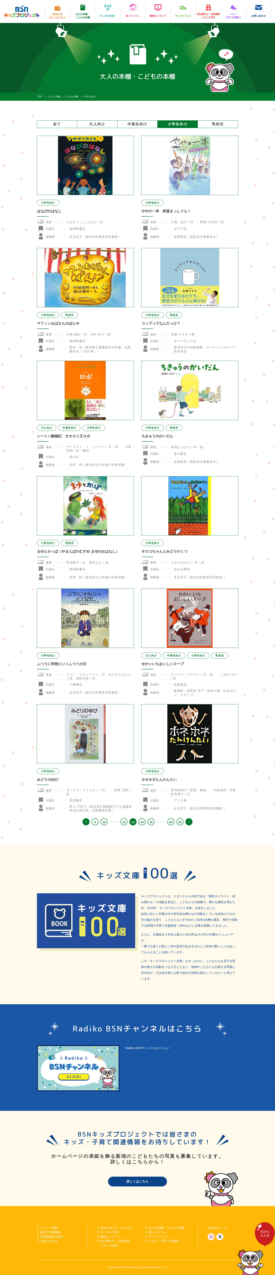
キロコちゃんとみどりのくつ (164, 551)
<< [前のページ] (86, 821)
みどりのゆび (47, 780)
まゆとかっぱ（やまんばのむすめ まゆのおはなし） (78, 551)
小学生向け (178, 124)
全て (57, 124)
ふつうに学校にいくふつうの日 (61, 664)
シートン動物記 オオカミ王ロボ (63, 436)
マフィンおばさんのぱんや (58, 323)
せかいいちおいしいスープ (162, 664)
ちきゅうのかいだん (157, 436)
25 (180, 822)
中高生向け (137, 124)
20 (171, 822)
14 (142, 822)
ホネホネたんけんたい (159, 780)
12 (124, 822)
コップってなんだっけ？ (160, 323)
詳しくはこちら (137, 1181)
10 (104, 822)
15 (151, 822)
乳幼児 (218, 124)
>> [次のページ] (188, 821)
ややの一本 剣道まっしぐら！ (166, 211)
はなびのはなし (49, 211)
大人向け (97, 124)
